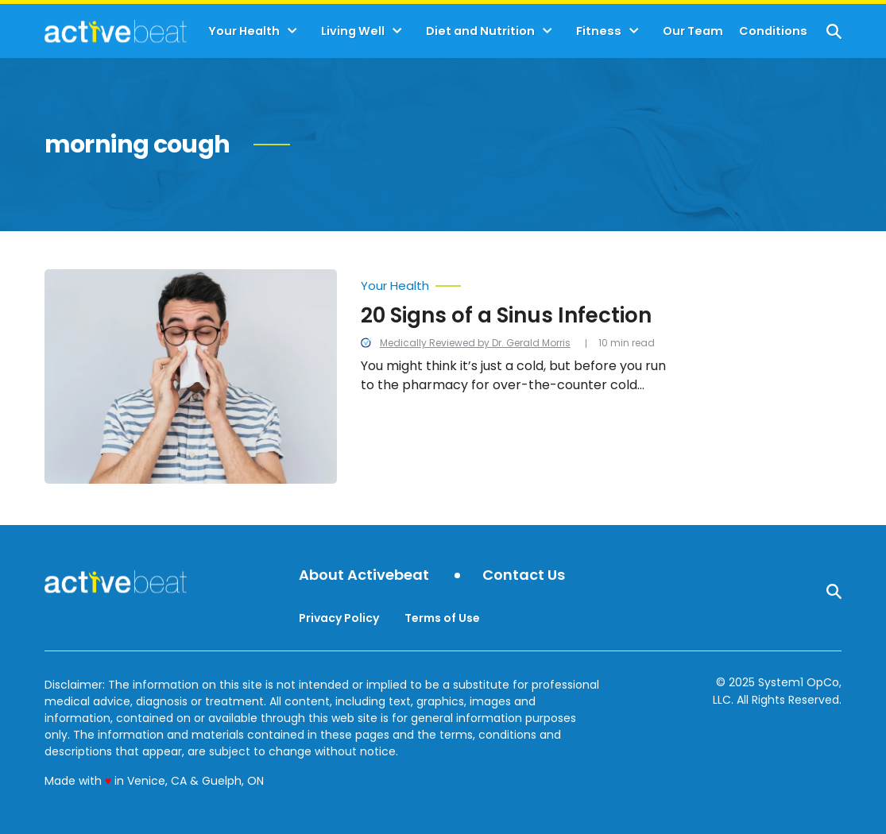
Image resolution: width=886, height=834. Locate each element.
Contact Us (523, 575)
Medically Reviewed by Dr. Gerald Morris (475, 342)
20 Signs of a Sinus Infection (506, 315)
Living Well (353, 31)
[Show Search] (834, 31)
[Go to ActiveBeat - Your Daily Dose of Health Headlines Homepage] (115, 31)
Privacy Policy (339, 618)
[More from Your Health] (522, 282)
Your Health (244, 31)
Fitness (598, 31)
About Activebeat (364, 575)
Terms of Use (442, 618)
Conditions (773, 31)
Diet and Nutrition (480, 31)
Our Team (693, 31)
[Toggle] (292, 31)
